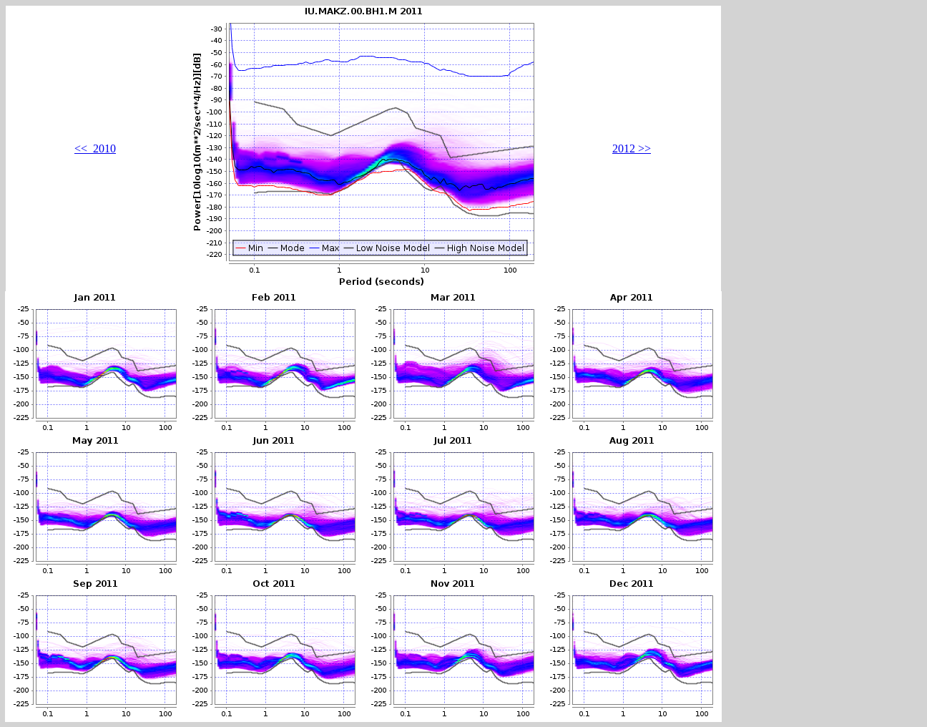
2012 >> (631, 148)
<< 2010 (95, 148)
